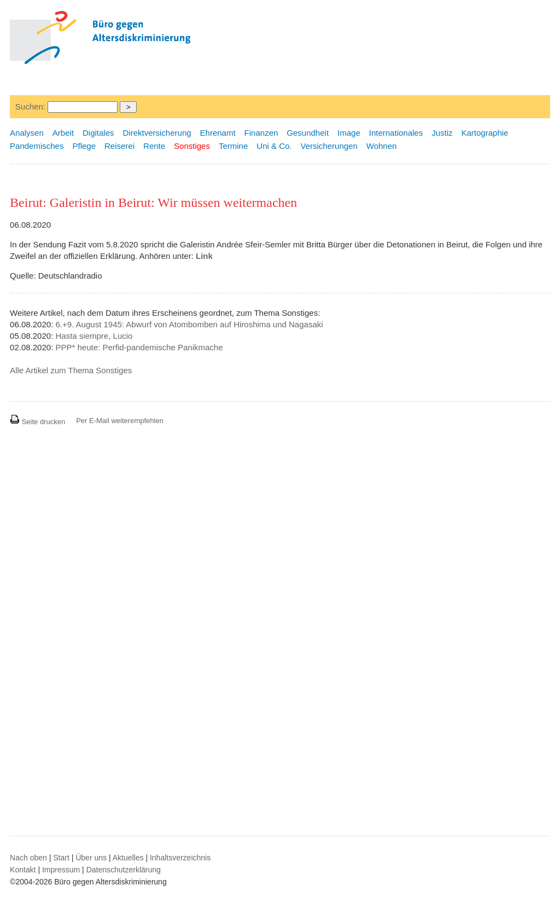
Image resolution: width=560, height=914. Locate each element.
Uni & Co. (273, 146)
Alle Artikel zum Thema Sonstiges (71, 370)
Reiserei (119, 146)
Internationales (396, 132)
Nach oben (28, 857)
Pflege (84, 146)
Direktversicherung (157, 132)
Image (348, 132)
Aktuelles (128, 857)
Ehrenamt (218, 132)
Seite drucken (37, 422)
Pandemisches (36, 146)
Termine (233, 146)
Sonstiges (192, 146)
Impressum (61, 869)
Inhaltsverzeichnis (180, 857)
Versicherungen (329, 146)
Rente (154, 146)
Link (204, 256)
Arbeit (63, 132)
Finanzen (261, 132)
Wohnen (381, 146)
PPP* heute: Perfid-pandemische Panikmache (139, 347)
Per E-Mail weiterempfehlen (120, 420)
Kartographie (485, 132)
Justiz (441, 132)
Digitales (98, 132)
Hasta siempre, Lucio (94, 335)
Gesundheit (308, 132)
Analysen (27, 132)
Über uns (91, 857)
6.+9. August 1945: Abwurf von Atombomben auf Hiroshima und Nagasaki (189, 324)
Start (61, 857)
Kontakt (23, 869)
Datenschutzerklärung (123, 869)
